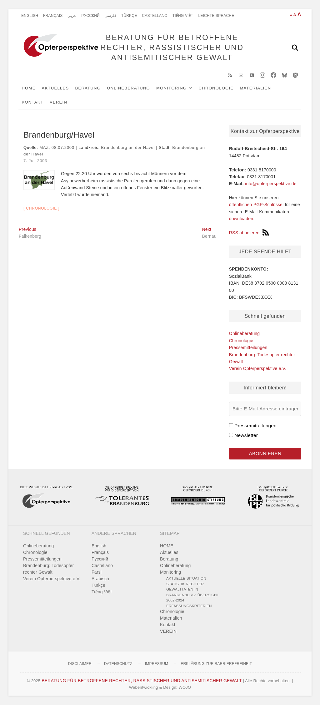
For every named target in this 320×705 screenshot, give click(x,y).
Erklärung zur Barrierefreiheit (216, 664)
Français (52, 15)
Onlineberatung (128, 88)
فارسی (110, 15)
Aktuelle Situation (186, 578)
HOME (29, 88)
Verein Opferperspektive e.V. (257, 368)
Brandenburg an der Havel (128, 147)
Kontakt (33, 102)
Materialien (255, 88)
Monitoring (172, 88)
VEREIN (59, 102)
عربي (72, 15)
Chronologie (216, 88)
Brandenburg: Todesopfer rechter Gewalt (48, 569)
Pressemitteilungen (248, 347)
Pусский (90, 15)
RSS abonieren (249, 232)
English (29, 15)
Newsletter (246, 435)
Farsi (97, 572)
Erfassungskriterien (189, 606)
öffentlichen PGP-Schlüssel (256, 204)
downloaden (241, 218)
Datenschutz (118, 664)
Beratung (88, 88)
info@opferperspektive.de (271, 183)
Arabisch (100, 578)
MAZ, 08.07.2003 (56, 147)
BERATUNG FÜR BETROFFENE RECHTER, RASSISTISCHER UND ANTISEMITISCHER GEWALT (172, 47)
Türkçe (129, 15)
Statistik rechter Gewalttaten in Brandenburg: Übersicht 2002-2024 (192, 592)
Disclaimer (80, 664)
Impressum (156, 664)
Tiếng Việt (182, 15)
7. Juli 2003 (35, 160)
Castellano (154, 15)
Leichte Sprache (216, 15)
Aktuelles (55, 88)
